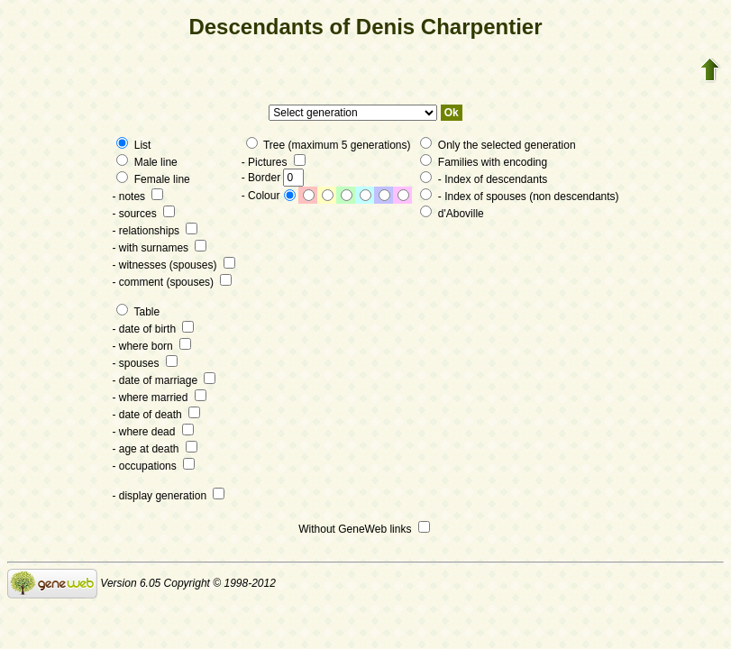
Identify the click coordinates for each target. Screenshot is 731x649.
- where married (159, 397)
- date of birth (153, 329)
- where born (151, 346)
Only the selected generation (497, 145)
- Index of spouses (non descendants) (519, 196)
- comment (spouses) (172, 282)
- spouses (144, 363)
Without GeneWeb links (364, 529)
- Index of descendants (483, 179)
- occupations (153, 466)
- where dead (152, 431)
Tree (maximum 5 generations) (328, 145)
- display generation (168, 495)
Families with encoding (483, 162)
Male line (146, 162)
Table (138, 312)
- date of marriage (163, 380)
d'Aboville (451, 213)
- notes (137, 196)
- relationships (154, 230)
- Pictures (274, 162)
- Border (273, 177)
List (133, 145)
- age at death (154, 449)
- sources (143, 213)
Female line (152, 179)
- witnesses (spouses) (173, 265)
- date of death (156, 414)
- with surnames (159, 248)
